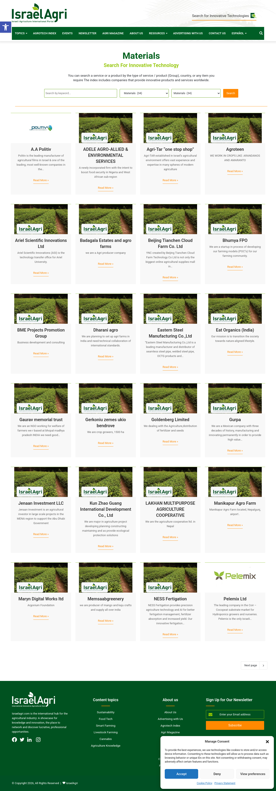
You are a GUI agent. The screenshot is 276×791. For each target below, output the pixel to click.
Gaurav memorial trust (41, 419)
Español (238, 33)
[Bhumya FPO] (235, 219)
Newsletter (87, 33)
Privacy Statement (224, 783)
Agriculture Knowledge (106, 745)
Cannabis (106, 739)
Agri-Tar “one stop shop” (170, 149)
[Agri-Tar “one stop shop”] (170, 128)
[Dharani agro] (105, 309)
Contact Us (217, 33)
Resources (157, 33)
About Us (136, 33)
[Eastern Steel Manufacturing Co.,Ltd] (170, 309)
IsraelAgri (72, 783)
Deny (217, 774)
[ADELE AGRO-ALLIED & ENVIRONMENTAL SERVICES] (105, 128)
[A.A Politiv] (41, 128)
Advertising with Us (188, 33)
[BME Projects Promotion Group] (41, 309)
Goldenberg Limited (170, 419)
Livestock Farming (106, 732)
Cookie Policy (204, 783)
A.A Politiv (41, 149)
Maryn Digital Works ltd (41, 598)
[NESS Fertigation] (170, 577)
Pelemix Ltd (235, 598)
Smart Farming (105, 725)
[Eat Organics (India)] (235, 309)
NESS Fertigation (170, 598)
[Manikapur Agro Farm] (235, 482)
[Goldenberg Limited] (170, 398)
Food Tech (105, 719)
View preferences (252, 774)
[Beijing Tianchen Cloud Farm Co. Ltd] (170, 219)
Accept (181, 774)
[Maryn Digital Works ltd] (41, 577)
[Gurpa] (235, 398)
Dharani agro (105, 330)
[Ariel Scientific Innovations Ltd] (41, 219)
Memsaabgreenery (106, 598)
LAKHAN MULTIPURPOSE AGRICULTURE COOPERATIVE (170, 509)
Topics (20, 33)
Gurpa (235, 419)
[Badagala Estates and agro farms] (105, 219)
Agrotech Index (44, 33)
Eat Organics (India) (235, 330)
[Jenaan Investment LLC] (41, 482)
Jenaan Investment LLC (41, 503)
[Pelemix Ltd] (235, 577)
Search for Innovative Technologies (224, 16)
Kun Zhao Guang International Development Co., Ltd (105, 509)
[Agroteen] (235, 128)
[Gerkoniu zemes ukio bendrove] (105, 398)
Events (67, 33)
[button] (5, 27)
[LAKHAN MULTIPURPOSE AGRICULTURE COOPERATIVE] (170, 482)
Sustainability (105, 712)
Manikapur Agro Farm (235, 503)
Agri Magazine (113, 33)
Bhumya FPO (235, 240)
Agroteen (235, 149)
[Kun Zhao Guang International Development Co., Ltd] (105, 482)
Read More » (41, 180)
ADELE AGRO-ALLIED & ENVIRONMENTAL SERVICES (105, 155)
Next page (254, 665)
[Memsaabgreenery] (105, 577)
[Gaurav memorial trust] (41, 398)
